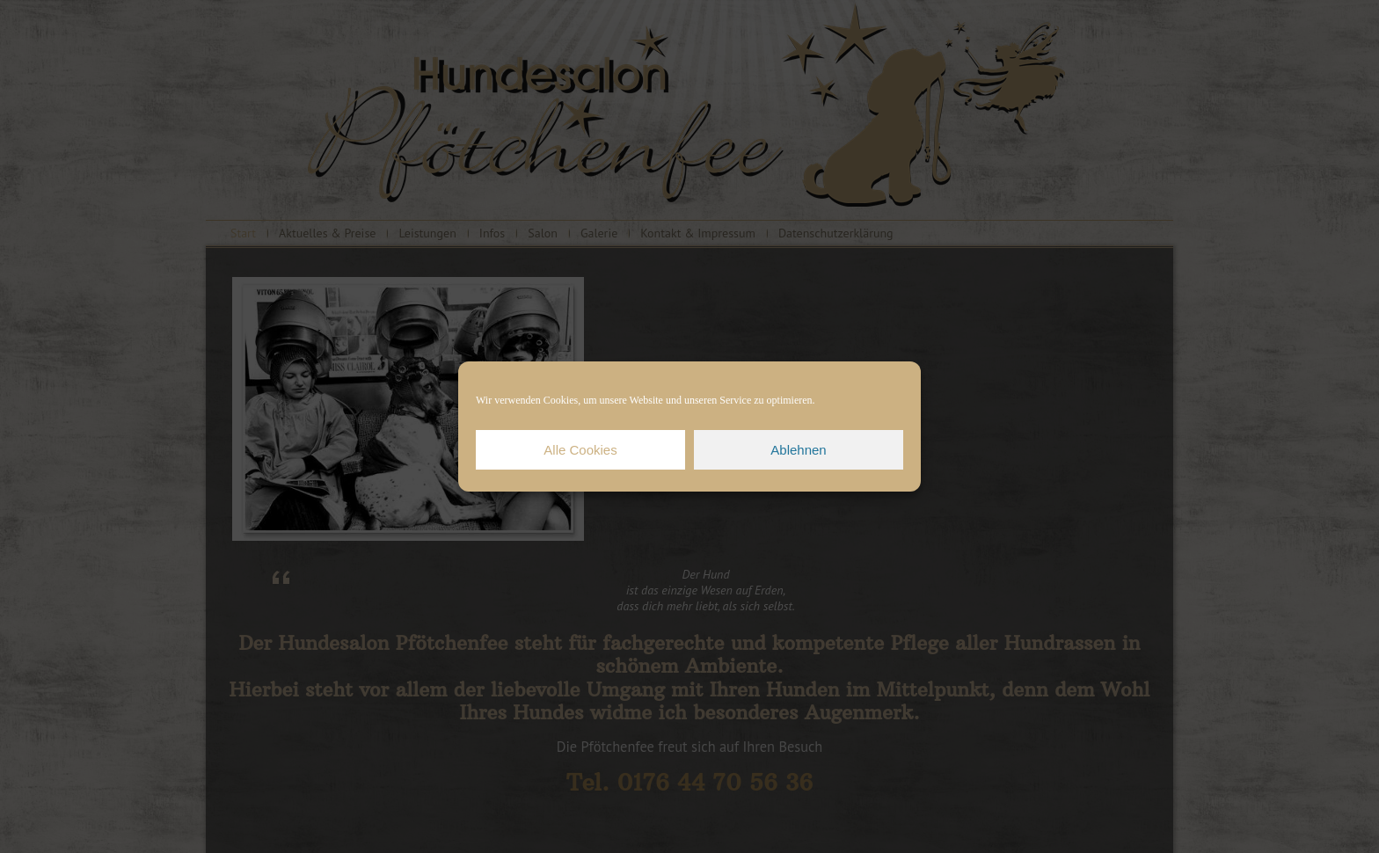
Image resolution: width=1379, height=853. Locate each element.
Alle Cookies (580, 449)
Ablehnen (798, 449)
